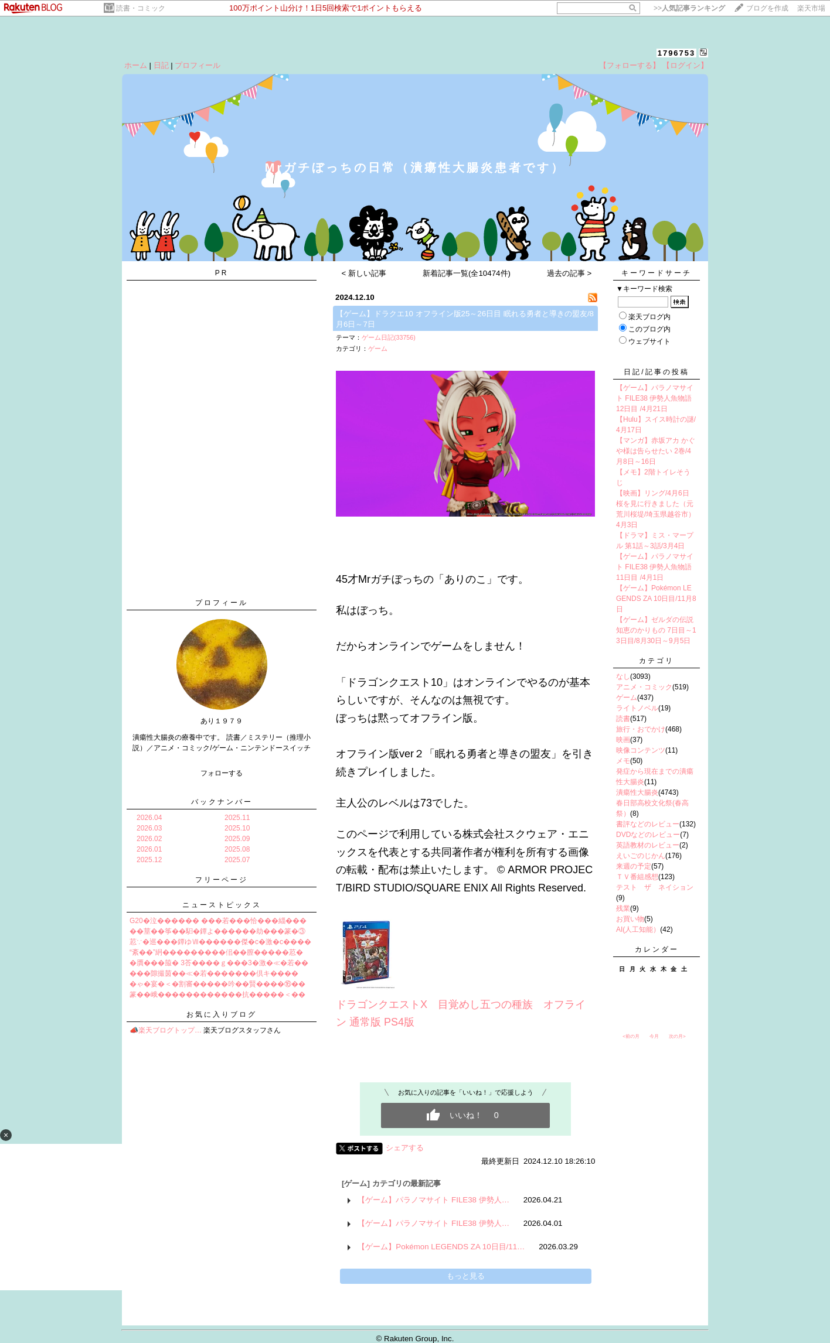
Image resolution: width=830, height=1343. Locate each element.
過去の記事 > (569, 273)
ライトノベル (637, 708)
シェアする (405, 1147)
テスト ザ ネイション (654, 887)
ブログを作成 (767, 8)
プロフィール (197, 65)
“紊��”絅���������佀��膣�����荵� (216, 952)
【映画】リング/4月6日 (652, 493)
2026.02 (149, 839)
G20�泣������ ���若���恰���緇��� (218, 921)
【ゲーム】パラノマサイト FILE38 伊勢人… (433, 1199)
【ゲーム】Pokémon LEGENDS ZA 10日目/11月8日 (656, 598)
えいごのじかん (640, 856)
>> (689, 8)
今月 (654, 1036)
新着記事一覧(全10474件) (467, 273)
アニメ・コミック (644, 687)
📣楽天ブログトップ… (166, 1030)
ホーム (135, 65)
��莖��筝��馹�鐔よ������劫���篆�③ (217, 931)
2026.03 (149, 828)
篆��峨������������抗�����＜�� (217, 994)
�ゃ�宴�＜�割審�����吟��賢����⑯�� (217, 984)
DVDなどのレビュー (648, 835)
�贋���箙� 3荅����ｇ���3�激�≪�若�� (219, 963)
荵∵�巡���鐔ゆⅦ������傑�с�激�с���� (220, 942)
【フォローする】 (629, 65)
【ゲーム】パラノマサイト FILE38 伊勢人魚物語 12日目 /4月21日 (654, 398)
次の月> (677, 1036)
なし (623, 676)
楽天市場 (811, 8)
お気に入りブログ (221, 1014)
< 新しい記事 (364, 273)
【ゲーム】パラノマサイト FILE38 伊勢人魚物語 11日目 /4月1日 (654, 567)
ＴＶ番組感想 (637, 877)
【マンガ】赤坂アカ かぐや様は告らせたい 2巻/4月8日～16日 (655, 451)
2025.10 (237, 828)
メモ (623, 761)
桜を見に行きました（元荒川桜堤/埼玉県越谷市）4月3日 (655, 514)
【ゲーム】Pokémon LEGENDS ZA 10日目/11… (441, 1246)
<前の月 (630, 1036)
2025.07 (237, 860)
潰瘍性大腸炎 (637, 792)
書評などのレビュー (647, 824)
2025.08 (237, 849)
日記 (161, 65)
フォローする (221, 773)
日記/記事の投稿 (656, 372)
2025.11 (237, 818)
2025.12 (149, 860)
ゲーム (377, 348)
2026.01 (149, 849)
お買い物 (630, 919)
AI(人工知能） (638, 929)
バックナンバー (222, 802)
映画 (623, 740)
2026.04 (149, 818)
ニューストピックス (221, 905)
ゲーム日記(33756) (389, 337)
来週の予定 (633, 866)
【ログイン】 (685, 65)
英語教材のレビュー (647, 845)
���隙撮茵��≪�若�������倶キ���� (214, 973)
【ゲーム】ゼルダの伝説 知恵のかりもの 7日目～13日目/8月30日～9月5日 (656, 630)
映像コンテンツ (640, 750)
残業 (623, 908)
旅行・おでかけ (640, 729)
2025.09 (237, 839)
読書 (623, 719)
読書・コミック (140, 8)
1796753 (677, 53)
